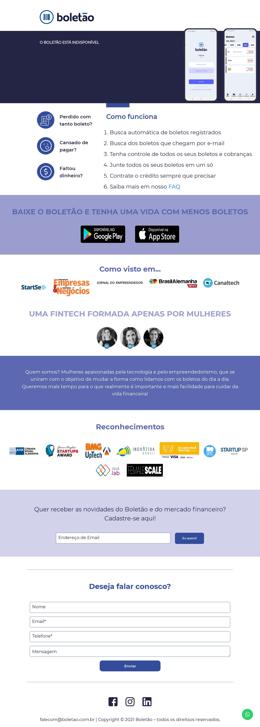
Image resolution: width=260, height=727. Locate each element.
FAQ (174, 186)
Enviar (130, 666)
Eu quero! (189, 538)
